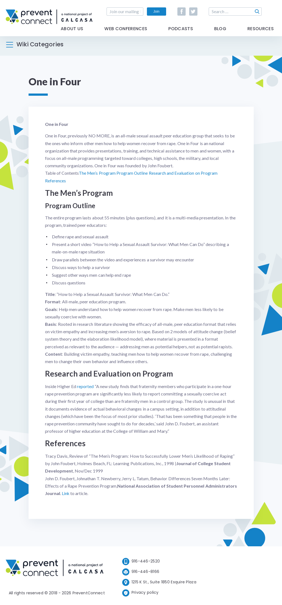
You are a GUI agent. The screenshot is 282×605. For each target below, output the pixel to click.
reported (85, 386)
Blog (220, 33)
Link (66, 493)
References (55, 180)
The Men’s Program (97, 173)
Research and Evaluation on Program (184, 173)
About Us (72, 33)
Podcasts (180, 33)
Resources (260, 33)
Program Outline (132, 173)
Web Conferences (125, 33)
